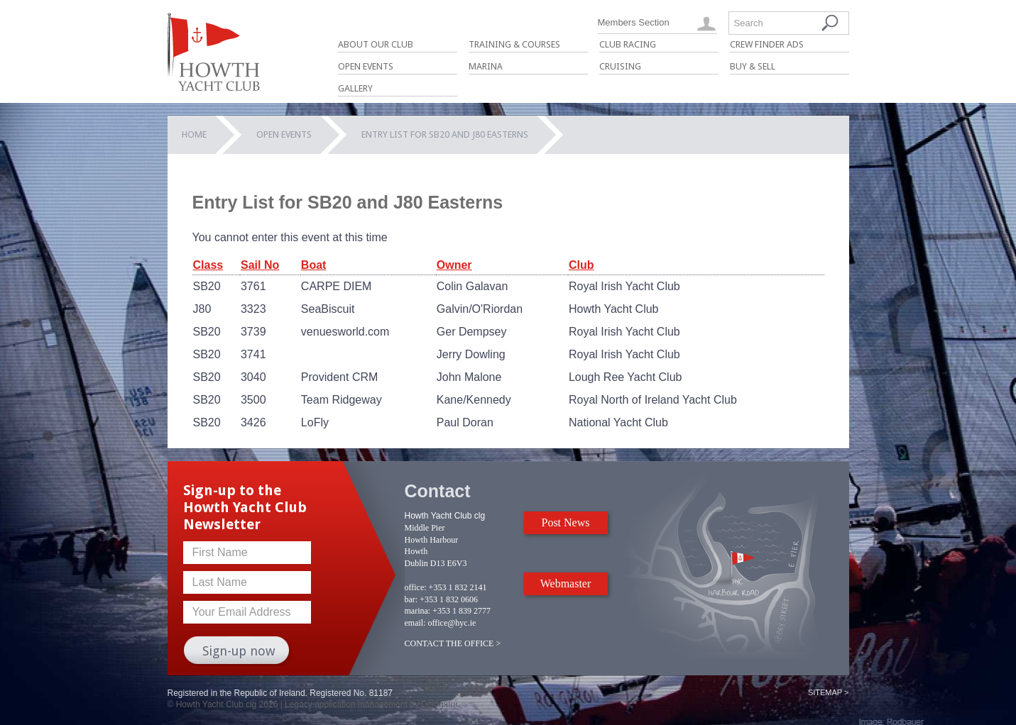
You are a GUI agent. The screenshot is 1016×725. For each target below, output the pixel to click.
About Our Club (375, 44)
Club (581, 265)
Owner (454, 265)
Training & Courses (514, 44)
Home (194, 134)
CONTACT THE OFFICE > (453, 643)
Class (208, 265)
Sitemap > (828, 692)
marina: (418, 611)
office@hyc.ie (452, 623)
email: (415, 623)
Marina (486, 66)
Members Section (634, 22)
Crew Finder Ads (767, 44)
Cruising (620, 66)
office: (416, 587)
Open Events (365, 66)
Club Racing (627, 44)
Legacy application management (346, 704)
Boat (314, 265)
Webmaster (565, 583)
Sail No (260, 265)
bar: (411, 599)
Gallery (355, 88)
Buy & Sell (752, 66)
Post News (565, 522)
